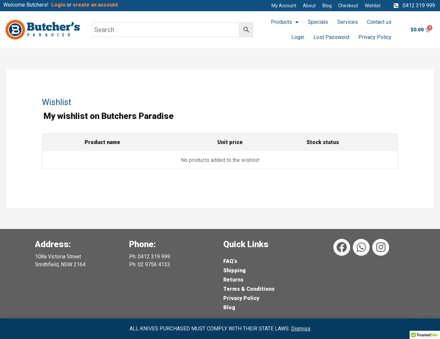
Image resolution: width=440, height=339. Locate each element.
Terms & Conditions (249, 289)
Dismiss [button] (301, 328)
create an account (96, 5)
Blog (229, 307)
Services (347, 22)
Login (297, 37)
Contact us (379, 22)
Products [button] (285, 22)
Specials (318, 22)
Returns (233, 280)
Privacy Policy (374, 37)
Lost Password (331, 37)
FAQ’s (230, 261)
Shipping (234, 270)
